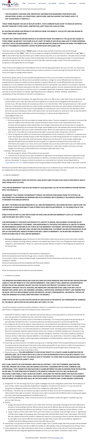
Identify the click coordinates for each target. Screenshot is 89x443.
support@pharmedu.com (14, 163)
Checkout (82, 3)
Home (24, 3)
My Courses (52, 3)
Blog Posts (32, 3)
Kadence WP (59, 438)
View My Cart (72, 3)
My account (42, 3)
